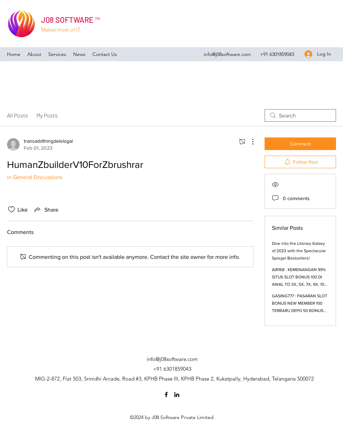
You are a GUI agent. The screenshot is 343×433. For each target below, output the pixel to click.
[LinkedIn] (176, 394)
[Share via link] (45, 209)
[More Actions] (249, 141)
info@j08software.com (227, 54)
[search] (300, 115)
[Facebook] (166, 394)
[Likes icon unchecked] (11, 209)
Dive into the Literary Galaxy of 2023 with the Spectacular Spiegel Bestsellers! (299, 251)
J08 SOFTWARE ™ (70, 19)
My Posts (47, 115)
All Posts (17, 115)
